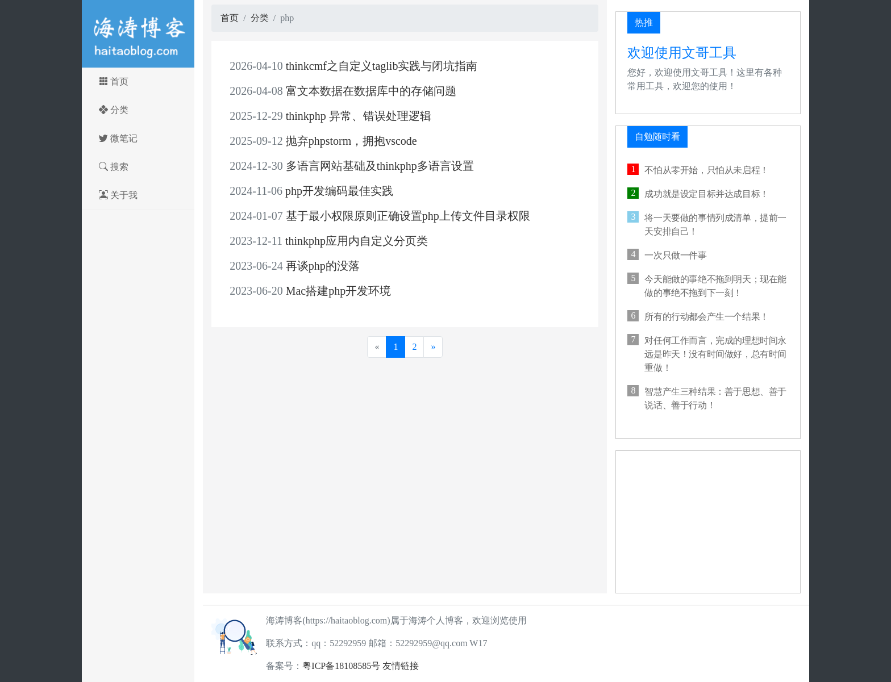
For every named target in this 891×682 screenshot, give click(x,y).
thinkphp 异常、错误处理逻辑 (330, 116)
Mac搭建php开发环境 (310, 290)
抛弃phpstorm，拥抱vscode (323, 141)
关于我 (134, 190)
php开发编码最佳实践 (311, 191)
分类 (129, 105)
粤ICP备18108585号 (341, 666)
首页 (129, 77)
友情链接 (400, 666)
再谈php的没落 (294, 266)
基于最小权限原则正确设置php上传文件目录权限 (380, 216)
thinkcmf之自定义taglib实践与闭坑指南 (353, 66)
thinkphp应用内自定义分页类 (329, 241)
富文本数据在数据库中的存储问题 (343, 91)
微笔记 (134, 133)
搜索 (129, 162)
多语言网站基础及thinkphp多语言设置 (351, 166)
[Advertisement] (708, 522)
